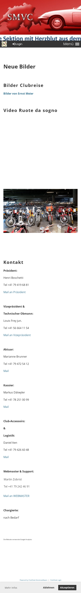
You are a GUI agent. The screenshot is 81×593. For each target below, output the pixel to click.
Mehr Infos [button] (11, 587)
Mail (6, 371)
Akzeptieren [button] (67, 587)
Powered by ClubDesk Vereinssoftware (33, 580)
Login (17, 44)
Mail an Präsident (14, 292)
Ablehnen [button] (48, 587)
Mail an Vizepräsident (17, 335)
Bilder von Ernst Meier (18, 93)
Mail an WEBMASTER (16, 496)
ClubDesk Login (55, 580)
